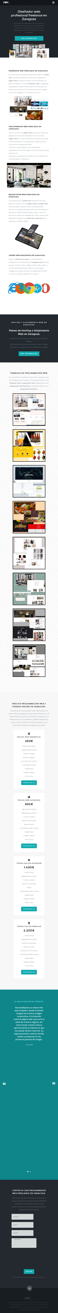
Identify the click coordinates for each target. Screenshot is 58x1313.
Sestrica (8, 1289)
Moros (13, 1269)
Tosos (45, 1294)
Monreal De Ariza (21, 1266)
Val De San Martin (47, 1296)
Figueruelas (9, 1250)
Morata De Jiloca (47, 1266)
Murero (39, 1269)
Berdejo (28, 1232)
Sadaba (41, 1282)
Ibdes (13, 1255)
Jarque (27, 1255)
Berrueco (33, 1232)
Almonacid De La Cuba (28, 1225)
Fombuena (15, 1250)
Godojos (32, 1252)
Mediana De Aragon (12, 1264)
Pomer (32, 1278)
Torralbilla (48, 1292)
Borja (22, 1234)
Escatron (30, 1248)
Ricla (18, 1282)
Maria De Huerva (42, 1262)
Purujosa (43, 1280)
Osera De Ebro (24, 1273)
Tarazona (9, 1292)
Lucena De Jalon (13, 1259)
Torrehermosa (10, 1294)
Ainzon (48, 1218)
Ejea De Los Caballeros (45, 1245)
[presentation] (29, 1135)
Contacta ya (29, 782)
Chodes (23, 1243)
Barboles (49, 1229)
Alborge (35, 1220)
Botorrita (26, 1234)
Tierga (20, 1292)
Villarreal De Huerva (46, 1303)
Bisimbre (9, 1234)
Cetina (14, 1243)
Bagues (39, 1229)
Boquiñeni (14, 1234)
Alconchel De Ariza (17, 1222)
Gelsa (28, 1252)
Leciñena (20, 1257)
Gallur (25, 1252)
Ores (16, 1273)
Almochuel (13, 1225)
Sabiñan (37, 1282)
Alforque (43, 1222)
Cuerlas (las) (33, 1245)
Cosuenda (15, 1245)
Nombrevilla (19, 1271)
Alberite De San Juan (25, 1220)
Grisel (38, 1252)
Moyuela (17, 1269)
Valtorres (25, 1299)
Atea (25, 1229)
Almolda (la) (19, 1225)
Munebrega (34, 1269)
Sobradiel (28, 1289)
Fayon (41, 1248)
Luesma (26, 1259)
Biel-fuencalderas (39, 1232)
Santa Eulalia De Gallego (32, 1287)
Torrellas (22, 1294)
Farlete (38, 1248)
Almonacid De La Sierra (39, 1225)
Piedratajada (35, 1276)
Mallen (18, 1262)
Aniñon (29, 1227)
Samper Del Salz (21, 1285)
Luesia (22, 1259)
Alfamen (38, 1222)
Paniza (29, 1273)
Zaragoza (46, 1306)
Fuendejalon (36, 1250)
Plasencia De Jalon (18, 1278)
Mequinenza (20, 1264)
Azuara (31, 1229)
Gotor (35, 1252)
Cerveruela (10, 1243)
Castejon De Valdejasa (28, 1241)
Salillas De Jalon (47, 1282)
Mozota (21, 1269)
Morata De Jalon (38, 1266)
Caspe (42, 1239)
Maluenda (26, 1262)
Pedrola (17, 1276)
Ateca (27, 1229)
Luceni (18, 1259)
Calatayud (47, 1236)
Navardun (9, 1271)
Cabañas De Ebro (30, 1236)
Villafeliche (17, 1301)
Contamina (9, 1245)
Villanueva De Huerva (16, 1303)
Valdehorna (9, 1299)
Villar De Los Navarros (36, 1303)
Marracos (49, 1262)
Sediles (47, 1287)
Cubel (28, 1245)
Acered (34, 1218)
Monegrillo (9, 1266)
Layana (8, 1257)
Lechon (16, 1257)
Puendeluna (38, 1280)
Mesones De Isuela (27, 1264)
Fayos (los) (46, 1248)
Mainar (46, 1259)
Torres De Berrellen (28, 1294)
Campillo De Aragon (26, 1239)
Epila (24, 1248)
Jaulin (31, 1255)
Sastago (44, 1287)
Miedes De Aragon (46, 1264)
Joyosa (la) (35, 1255)
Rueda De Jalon (27, 1282)
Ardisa (12, 1229)
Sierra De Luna (14, 1289)
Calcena (15, 1239)
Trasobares (9, 1296)
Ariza (16, 1229)
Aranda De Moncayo (45, 1227)
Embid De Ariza (13, 1248)
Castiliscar (36, 1241)
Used (38, 1296)
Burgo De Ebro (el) (16, 1236)
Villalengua (41, 1301)
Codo (45, 1243)
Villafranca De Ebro (25, 1301)
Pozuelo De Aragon (46, 1278)
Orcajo (9, 1273)
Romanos (22, 1282)
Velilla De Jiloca (39, 1299)
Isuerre (20, 1255)
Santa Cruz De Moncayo (20, 1287)
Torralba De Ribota (41, 1292)
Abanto (30, 1218)
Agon (37, 1218)
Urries (34, 1296)
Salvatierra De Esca (12, 1285)
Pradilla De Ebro (12, 1280)
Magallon (42, 1259)
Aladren (10, 1220)
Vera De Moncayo (47, 1299)
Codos (48, 1243)
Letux (24, 1257)
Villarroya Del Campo (22, 1306)
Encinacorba (20, 1248)
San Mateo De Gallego (42, 1285)
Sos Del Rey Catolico (35, 1289)
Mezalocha (35, 1264)
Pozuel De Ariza (37, 1278)
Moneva (15, 1266)
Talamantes (48, 1289)
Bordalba (19, 1234)
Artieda (19, 1229)
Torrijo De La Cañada (38, 1294)
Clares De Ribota (40, 1243)
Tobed (23, 1292)
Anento (25, 1227)
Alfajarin (34, 1222)
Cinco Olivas (33, 1243)
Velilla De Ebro (31, 1299)
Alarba (18, 1220)
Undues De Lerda (22, 1296)
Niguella (14, 1271)
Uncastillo (14, 1296)
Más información (29, 38)
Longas (49, 1257)
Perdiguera (29, 1276)
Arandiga (9, 1229)
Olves (49, 1271)
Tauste (13, 1292)
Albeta (31, 1220)
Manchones (32, 1262)
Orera (12, 1273)
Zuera (49, 1306)
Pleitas (24, 1278)
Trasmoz (49, 1294)
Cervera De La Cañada (44, 1241)
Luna (35, 1259)
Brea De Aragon (32, 1234)
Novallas (29, 1271)
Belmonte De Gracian (21, 1232)
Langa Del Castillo (46, 1255)
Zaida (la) (41, 1306)
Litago (27, 1257)
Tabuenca (43, 1289)
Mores (9, 1269)
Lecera (12, 1257)
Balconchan (44, 1229)
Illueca (17, 1255)
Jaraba (24, 1255)
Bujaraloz (43, 1234)
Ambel (21, 1227)
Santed (39, 1287)
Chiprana (19, 1243)
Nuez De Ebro (44, 1271)
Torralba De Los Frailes (31, 1292)
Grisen (42, 1252)
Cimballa (27, 1243)
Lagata (39, 1255)
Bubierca (39, 1234)
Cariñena (38, 1239)
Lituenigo (31, 1257)
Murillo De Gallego (45, 1269)
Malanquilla (9, 1262)
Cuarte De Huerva (22, 1245)
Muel (24, 1269)
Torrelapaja (16, 1294)
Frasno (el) (25, 1250)
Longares (45, 1257)
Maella (38, 1259)
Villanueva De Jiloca (25, 1303)
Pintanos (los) (10, 1278)
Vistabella (36, 1306)
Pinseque (47, 1276)
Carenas (34, 1239)
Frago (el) (20, 1250)
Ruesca (33, 1282)
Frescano (30, 1250)
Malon (22, 1262)
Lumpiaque (31, 1259)
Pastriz (13, 1276)
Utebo (40, 1296)
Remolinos (9, 1282)
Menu (53, 2)
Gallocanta (20, 1252)
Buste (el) (23, 1236)
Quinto (47, 1280)
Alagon (14, 1220)
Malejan (15, 1262)
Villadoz (12, 1301)
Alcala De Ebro (41, 1220)
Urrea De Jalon (29, 1296)
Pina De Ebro (42, 1276)
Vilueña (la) (30, 1306)
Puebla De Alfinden (30, 1280)
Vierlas (8, 1301)
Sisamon (23, 1289)
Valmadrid (15, 1299)
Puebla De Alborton (21, 1280)
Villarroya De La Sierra (12, 1306)
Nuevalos (38, 1271)
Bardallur (9, 1232)
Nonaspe (25, 1271)
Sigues (19, 1289)
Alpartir (18, 1227)
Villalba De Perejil (34, 1301)
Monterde (28, 1266)
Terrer (17, 1292)
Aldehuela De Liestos (27, 1222)
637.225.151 (36, 1199)
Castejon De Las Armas (17, 1241)
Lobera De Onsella (38, 1257)
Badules (35, 1229)
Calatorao (10, 1239)
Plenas (28, 1278)
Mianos (39, 1264)
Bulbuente (48, 1234)
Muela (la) (28, 1269)
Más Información (29, 354)
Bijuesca (46, 1232)
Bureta (9, 1236)
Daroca (37, 1245)
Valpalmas (20, 1299)
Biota (49, 1232)
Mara (36, 1262)
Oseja (18, 1273)
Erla (27, 1248)
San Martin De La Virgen (30, 1285)
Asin (22, 1229)
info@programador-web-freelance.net (36, 1201)
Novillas (34, 1271)
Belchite (14, 1232)
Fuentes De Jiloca (14, 1252)
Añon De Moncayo (35, 1227)
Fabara (34, 1248)
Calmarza (19, 1239)
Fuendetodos (42, 1250)
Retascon (14, 1282)
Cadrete (42, 1236)
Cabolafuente (37, 1236)
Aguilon (45, 1218)
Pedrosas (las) (23, 1276)
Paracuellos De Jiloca (36, 1273)
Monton (32, 1266)
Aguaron (41, 1218)
